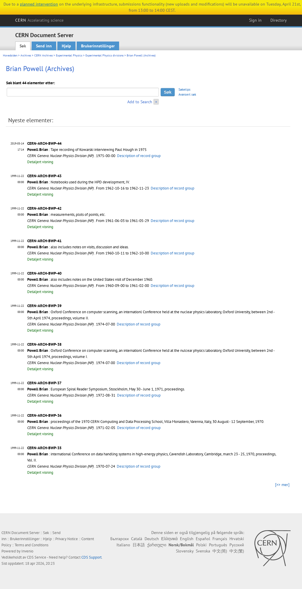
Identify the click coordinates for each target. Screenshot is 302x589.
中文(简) (219, 551)
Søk (23, 46)
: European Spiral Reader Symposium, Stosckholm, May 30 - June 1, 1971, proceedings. (106, 389)
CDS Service (36, 557)
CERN (39, 20)
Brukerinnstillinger (98, 46)
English (186, 538)
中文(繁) (236, 551)
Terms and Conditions (31, 544)
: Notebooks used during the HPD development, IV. (78, 182)
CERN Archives (43, 55)
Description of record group (139, 155)
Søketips (185, 89)
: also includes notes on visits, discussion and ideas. (78, 246)
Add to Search (139, 101)
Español (203, 538)
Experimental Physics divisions (104, 55)
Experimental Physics (69, 55)
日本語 (139, 544)
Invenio (27, 551)
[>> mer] (282, 484)
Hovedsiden (10, 55)
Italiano (123, 544)
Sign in (255, 20)
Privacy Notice (66, 538)
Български (119, 538)
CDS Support (91, 557)
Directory (278, 20)
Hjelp (66, 46)
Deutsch (152, 538)
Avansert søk (187, 94)
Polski (201, 544)
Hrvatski (236, 538)
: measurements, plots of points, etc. (66, 214)
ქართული (156, 544)
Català (136, 538)
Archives (25, 55)
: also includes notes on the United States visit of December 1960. (90, 279)
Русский (236, 544)
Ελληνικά (169, 538)
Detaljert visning (40, 161)
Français (219, 538)
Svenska (203, 551)
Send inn (44, 46)
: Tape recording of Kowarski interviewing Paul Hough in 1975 (87, 149)
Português (218, 544)
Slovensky (184, 551)
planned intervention (39, 4)
